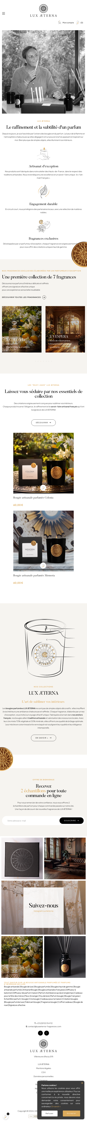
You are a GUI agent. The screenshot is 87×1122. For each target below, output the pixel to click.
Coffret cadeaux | (66, 1002)
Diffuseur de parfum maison (25, 993)
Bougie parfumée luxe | (15, 1002)
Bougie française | (72, 996)
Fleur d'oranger (31, 996)
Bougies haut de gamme (62, 986)
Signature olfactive (17, 1005)
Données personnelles (43, 1076)
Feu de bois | (44, 996)
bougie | (25, 999)
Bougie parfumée (42, 986)
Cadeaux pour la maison (51, 999)
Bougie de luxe (26, 986)
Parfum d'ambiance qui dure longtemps (56, 993)
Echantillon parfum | (13, 999)
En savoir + (56, 1106)
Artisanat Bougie (30, 989)
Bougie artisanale (11, 986)
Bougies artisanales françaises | (51, 989)
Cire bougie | (35, 999)
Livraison (43, 1080)
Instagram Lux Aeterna (43, 909)
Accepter (71, 1113)
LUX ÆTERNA (43, 1064)
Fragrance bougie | (49, 1002)
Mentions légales (43, 1068)
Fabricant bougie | (33, 1002)
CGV (43, 1072)
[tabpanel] (22, 380)
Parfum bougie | (57, 996)
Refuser (49, 1113)
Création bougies (70, 999)
